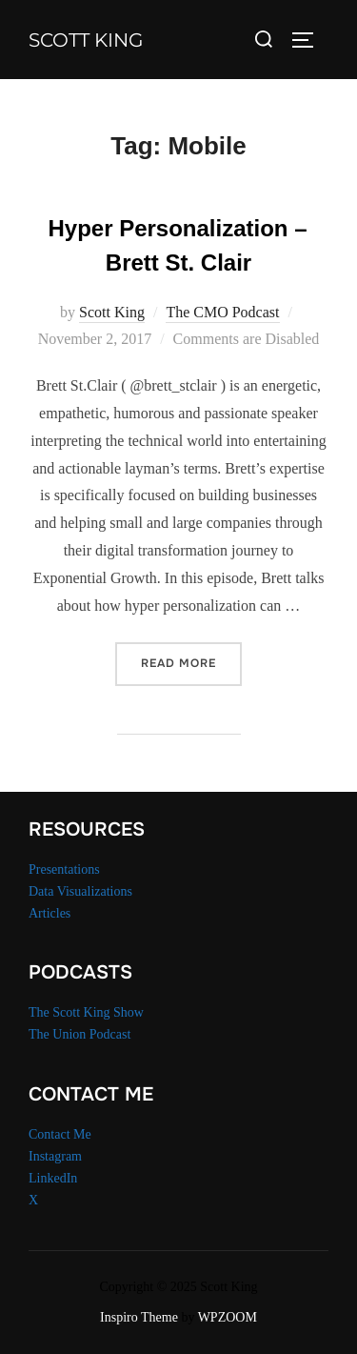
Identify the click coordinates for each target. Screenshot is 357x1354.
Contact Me (60, 1134)
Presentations (64, 869)
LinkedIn (53, 1178)
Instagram (55, 1156)
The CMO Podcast (222, 312)
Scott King (86, 40)
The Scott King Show (86, 1012)
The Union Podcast (79, 1034)
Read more (191, 662)
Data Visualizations (80, 891)
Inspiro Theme (139, 1317)
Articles (49, 913)
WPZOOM (227, 1317)
